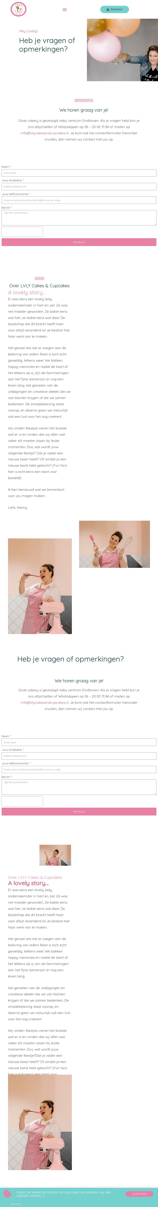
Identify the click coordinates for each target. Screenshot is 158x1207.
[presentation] (22, 232)
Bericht (6, 207)
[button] (65, 9)
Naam (5, 166)
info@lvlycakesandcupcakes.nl (45, 133)
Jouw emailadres (12, 180)
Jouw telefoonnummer (15, 194)
